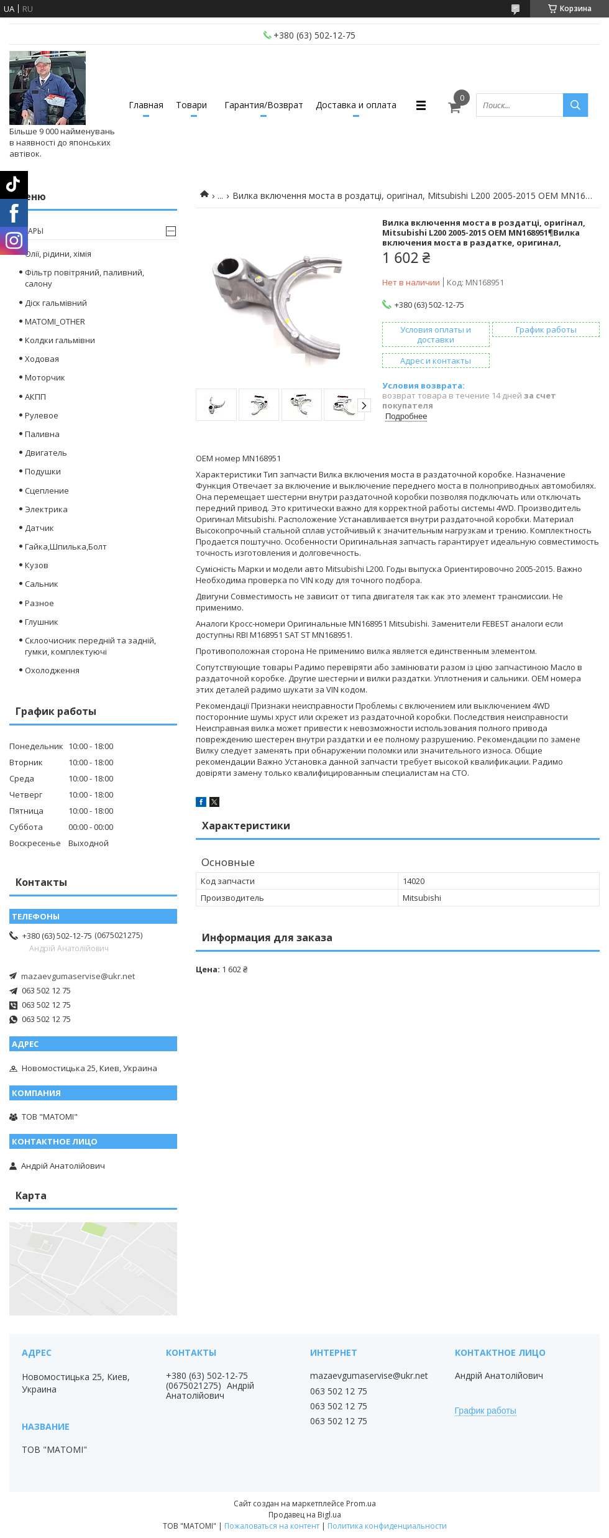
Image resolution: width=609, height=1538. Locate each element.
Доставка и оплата (356, 105)
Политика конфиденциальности (387, 1526)
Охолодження (52, 670)
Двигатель (46, 452)
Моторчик (45, 377)
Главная (146, 105)
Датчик (39, 527)
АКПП (35, 396)
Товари (191, 105)
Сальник (41, 583)
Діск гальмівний (56, 302)
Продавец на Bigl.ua (304, 1514)
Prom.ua (361, 1503)
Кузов (36, 565)
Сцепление (47, 490)
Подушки (43, 471)
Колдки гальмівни (60, 340)
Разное (39, 603)
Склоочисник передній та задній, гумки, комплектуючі (90, 646)
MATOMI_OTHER (55, 321)
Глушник (41, 621)
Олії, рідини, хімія (58, 253)
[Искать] (575, 105)
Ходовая (42, 358)
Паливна (42, 434)
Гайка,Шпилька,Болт (66, 546)
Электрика (46, 509)
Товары (28, 231)
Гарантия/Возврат (263, 105)
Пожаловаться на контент (271, 1526)
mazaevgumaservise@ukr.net (78, 976)
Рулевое (41, 415)
